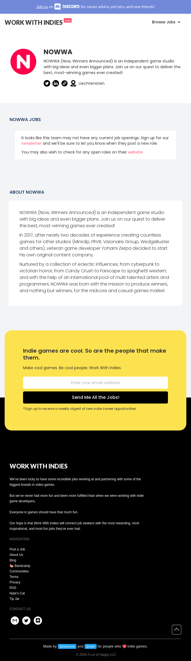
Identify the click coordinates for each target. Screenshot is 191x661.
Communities (19, 571)
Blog (13, 560)
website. (136, 152)
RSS (13, 588)
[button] (166, 22)
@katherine (67, 646)
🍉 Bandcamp (20, 566)
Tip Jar (14, 599)
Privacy (15, 582)
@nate (90, 646)
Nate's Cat (17, 593)
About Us (16, 555)
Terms (14, 577)
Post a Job (17, 549)
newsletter (31, 143)
